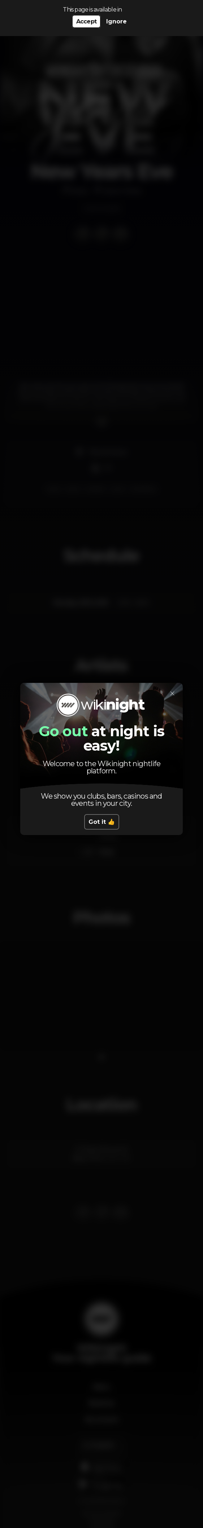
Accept (86, 21)
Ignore (116, 21)
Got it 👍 (101, 821)
